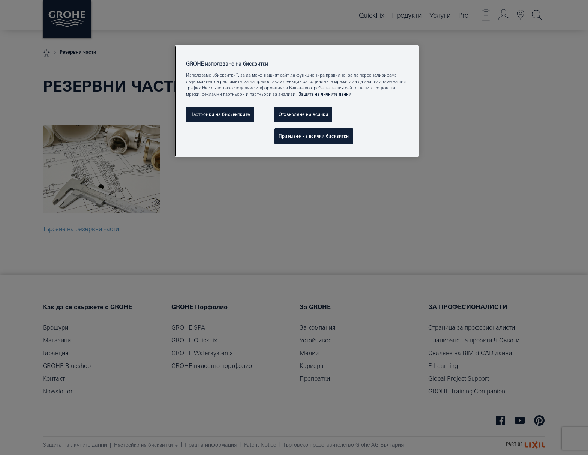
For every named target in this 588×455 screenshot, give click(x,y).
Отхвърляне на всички (303, 114)
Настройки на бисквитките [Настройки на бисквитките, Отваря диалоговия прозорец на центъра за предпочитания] (220, 114)
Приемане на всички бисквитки (314, 136)
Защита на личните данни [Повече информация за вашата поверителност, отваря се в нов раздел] (324, 94)
